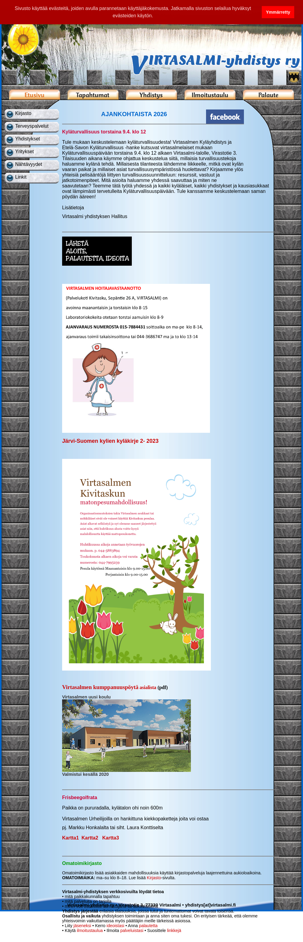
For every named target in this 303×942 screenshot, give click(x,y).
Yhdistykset (27, 138)
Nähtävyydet (28, 164)
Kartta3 (110, 837)
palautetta (148, 925)
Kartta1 (70, 837)
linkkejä (174, 930)
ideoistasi (115, 925)
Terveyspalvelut (31, 126)
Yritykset (24, 151)
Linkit (20, 177)
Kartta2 (90, 837)
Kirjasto (23, 113)
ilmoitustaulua (90, 930)
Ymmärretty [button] (278, 12)
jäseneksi (82, 925)
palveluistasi (131, 930)
